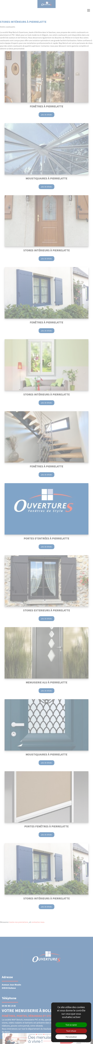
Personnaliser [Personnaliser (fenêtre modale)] (71, 1037)
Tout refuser (71, 1031)
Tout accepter (71, 1025)
